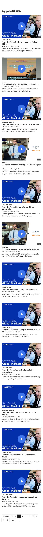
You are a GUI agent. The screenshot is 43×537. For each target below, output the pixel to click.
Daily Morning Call (8, 39)
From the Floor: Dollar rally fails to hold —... (20, 289)
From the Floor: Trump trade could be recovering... (18, 371)
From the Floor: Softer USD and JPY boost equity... (19, 413)
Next (12, 520)
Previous (6, 516)
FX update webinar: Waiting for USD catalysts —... (21, 165)
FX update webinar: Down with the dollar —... (21, 249)
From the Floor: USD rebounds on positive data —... (19, 498)
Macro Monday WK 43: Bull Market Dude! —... (20, 84)
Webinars (5, 247)
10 (7, 520)
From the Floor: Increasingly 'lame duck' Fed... (21, 329)
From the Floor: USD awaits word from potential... (18, 208)
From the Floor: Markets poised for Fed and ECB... (20, 43)
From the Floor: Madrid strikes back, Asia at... (21, 124)
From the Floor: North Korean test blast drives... (18, 455)
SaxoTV (4, 82)
